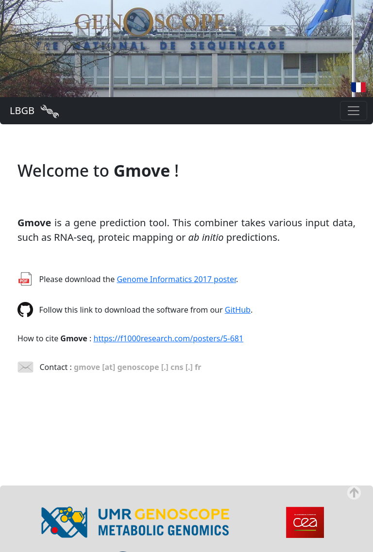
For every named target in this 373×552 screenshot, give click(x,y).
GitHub (238, 309)
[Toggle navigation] (353, 110)
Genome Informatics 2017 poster (176, 279)
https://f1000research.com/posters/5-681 (169, 338)
